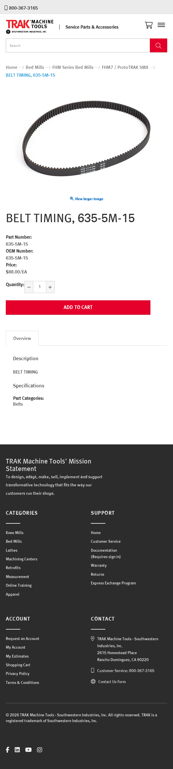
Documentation (104, 550)
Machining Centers (21, 559)
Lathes (11, 550)
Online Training (19, 585)
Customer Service (106, 541)
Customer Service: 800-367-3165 (125, 670)
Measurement (17, 576)
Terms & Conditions (22, 682)
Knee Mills (14, 532)
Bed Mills (14, 541)
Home (96, 532)
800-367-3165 (23, 7)
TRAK (35, 27)
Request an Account (22, 638)
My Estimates (17, 656)
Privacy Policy (18, 673)
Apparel (12, 594)
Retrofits (13, 567)
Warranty (99, 565)
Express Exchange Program (113, 583)
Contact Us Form (112, 681)
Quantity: (15, 284)
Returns (97, 574)
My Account (15, 647)
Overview (22, 338)
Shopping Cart (18, 665)
